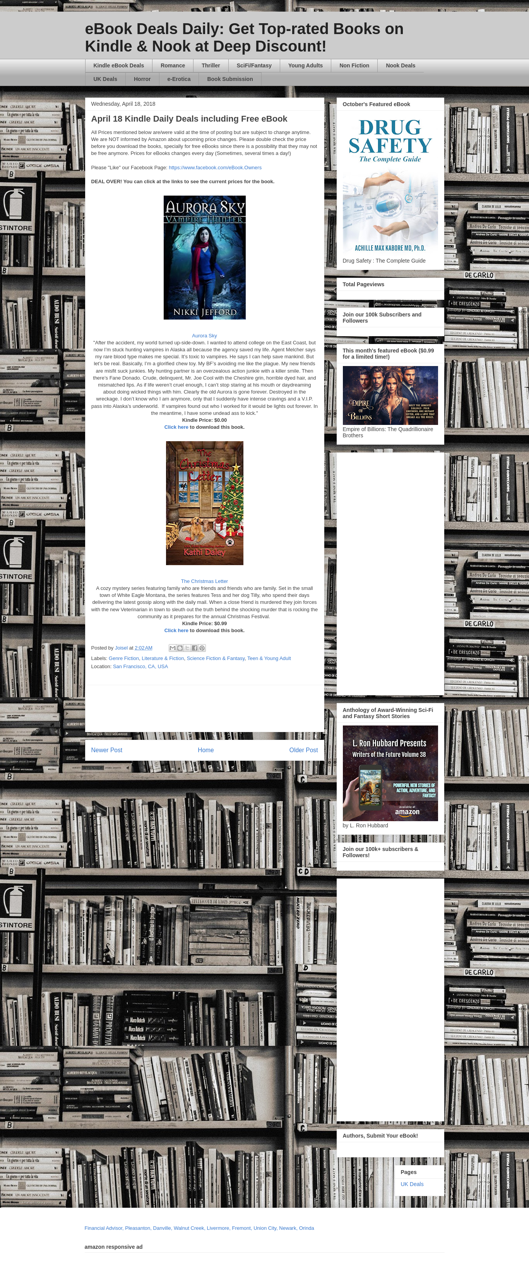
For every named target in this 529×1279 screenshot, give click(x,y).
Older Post (303, 750)
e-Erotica (179, 79)
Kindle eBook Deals (119, 65)
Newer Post (107, 750)
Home (206, 750)
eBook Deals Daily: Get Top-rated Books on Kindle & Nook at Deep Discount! (244, 37)
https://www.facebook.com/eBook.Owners (215, 167)
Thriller (211, 65)
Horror (142, 79)
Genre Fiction (124, 658)
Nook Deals (400, 65)
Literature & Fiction (163, 658)
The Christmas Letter (204, 581)
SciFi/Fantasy (254, 65)
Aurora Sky (204, 336)
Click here (176, 427)
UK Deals (105, 79)
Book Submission (230, 79)
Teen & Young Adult (269, 658)
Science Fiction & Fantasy (216, 658)
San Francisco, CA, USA (140, 666)
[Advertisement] (279, 708)
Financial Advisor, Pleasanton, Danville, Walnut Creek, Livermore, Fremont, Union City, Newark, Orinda (199, 1228)
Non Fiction (354, 65)
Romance (173, 65)
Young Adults (305, 65)
